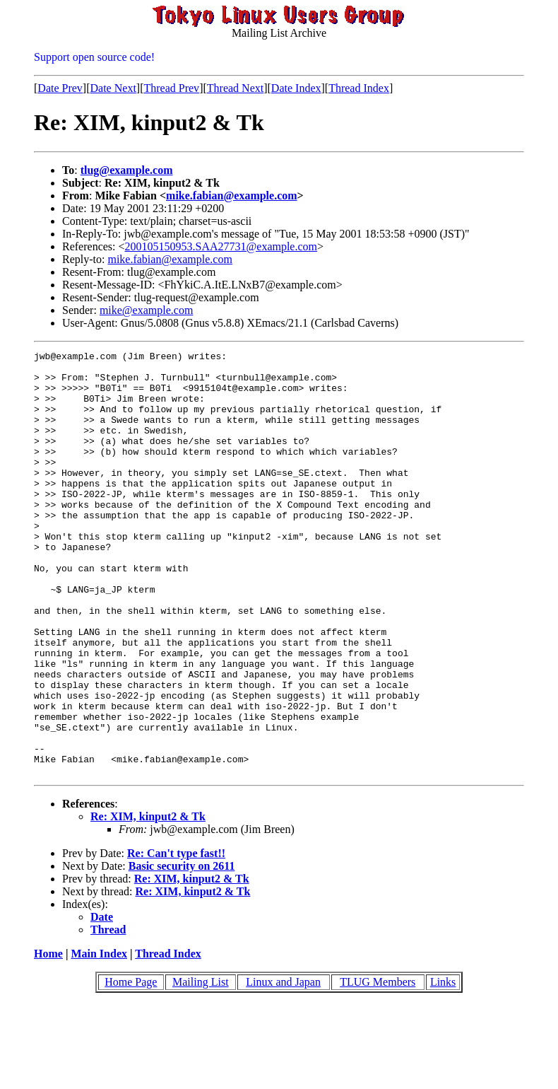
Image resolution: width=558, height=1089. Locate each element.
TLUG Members (377, 1067)
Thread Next (235, 88)
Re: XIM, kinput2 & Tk (148, 901)
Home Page (131, 1067)
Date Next (113, 88)
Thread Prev (171, 88)
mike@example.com (146, 310)
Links (443, 1067)
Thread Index (358, 88)
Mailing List (200, 1067)
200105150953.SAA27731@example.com (221, 246)
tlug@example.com (127, 170)
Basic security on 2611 (182, 951)
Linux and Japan (283, 1067)
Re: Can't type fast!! (176, 938)
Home (48, 1038)
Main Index (99, 1038)
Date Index (296, 88)
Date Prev (60, 88)
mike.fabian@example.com (231, 196)
